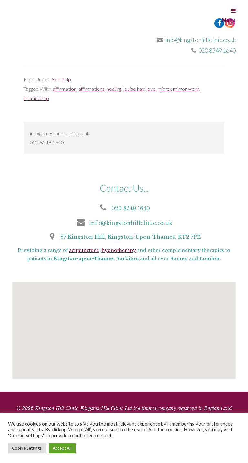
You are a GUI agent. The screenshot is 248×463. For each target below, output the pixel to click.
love (151, 89)
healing (114, 89)
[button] (123, 335)
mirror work (186, 89)
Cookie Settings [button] (27, 448)
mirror (164, 89)
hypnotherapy (118, 250)
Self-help (61, 79)
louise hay (133, 89)
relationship (36, 98)
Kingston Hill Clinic (60, 22)
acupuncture (84, 250)
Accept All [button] (62, 448)
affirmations (91, 89)
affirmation (65, 89)
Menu (229, 15)
